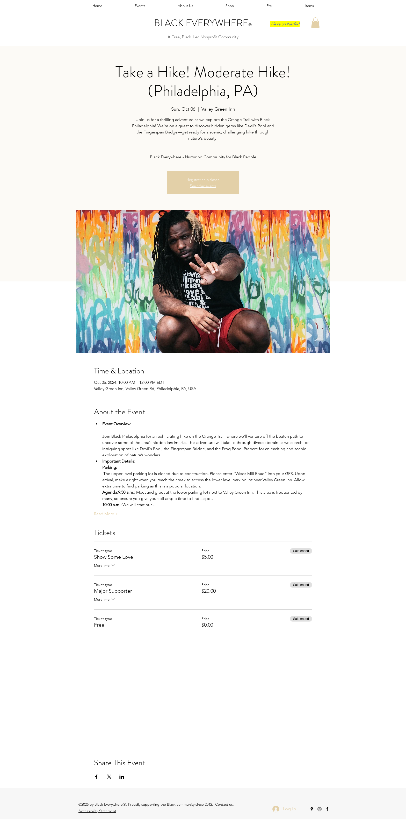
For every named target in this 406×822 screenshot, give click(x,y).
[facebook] (327, 809)
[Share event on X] (109, 777)
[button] (315, 22)
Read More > (106, 513)
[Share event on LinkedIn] (121, 777)
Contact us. (224, 804)
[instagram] (319, 809)
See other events (203, 186)
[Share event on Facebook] (96, 777)
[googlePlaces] (311, 809)
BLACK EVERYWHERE (201, 23)
